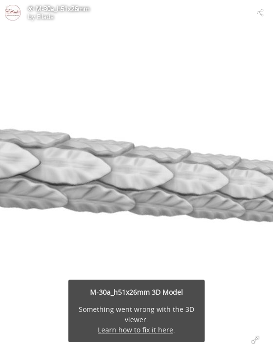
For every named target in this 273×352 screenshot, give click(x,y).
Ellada (45, 16)
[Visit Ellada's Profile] (13, 13)
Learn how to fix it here (135, 329)
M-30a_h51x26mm (63, 8)
